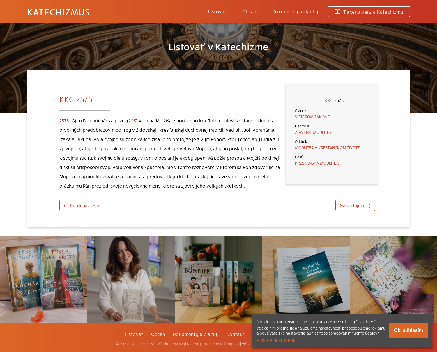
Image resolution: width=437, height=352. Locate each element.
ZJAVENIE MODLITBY (313, 132)
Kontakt (235, 334)
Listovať (217, 11)
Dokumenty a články (295, 11)
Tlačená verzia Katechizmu (369, 12)
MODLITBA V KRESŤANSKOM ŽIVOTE (327, 147)
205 (132, 120)
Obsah (249, 11)
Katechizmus (58, 11)
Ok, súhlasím (408, 330)
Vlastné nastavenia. (277, 340)
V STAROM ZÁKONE (312, 116)
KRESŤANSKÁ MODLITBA (317, 163)
